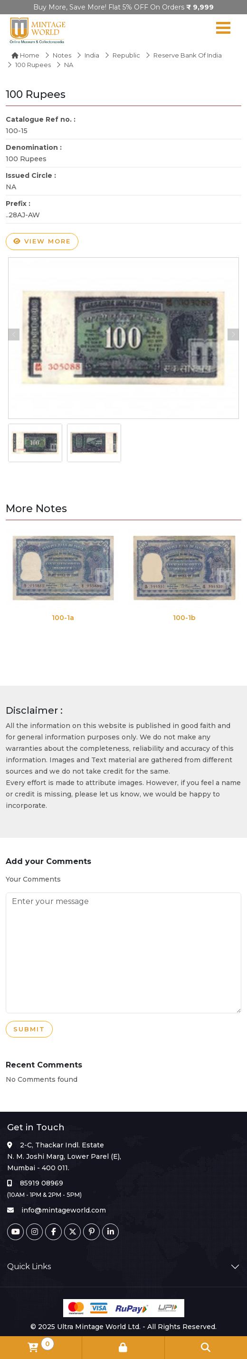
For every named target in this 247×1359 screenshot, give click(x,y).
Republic (126, 55)
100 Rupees (33, 64)
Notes (62, 55)
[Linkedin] (110, 1231)
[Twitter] (72, 1231)
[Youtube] (15, 1231)
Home (25, 55)
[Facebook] (53, 1231)
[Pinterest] (91, 1231)
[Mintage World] (38, 30)
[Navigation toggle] (223, 30)
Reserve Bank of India (187, 55)
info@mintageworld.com (63, 1210)
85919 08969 (41, 1183)
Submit (29, 1029)
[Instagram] (34, 1231)
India (92, 55)
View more (42, 241)
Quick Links (29, 1266)
